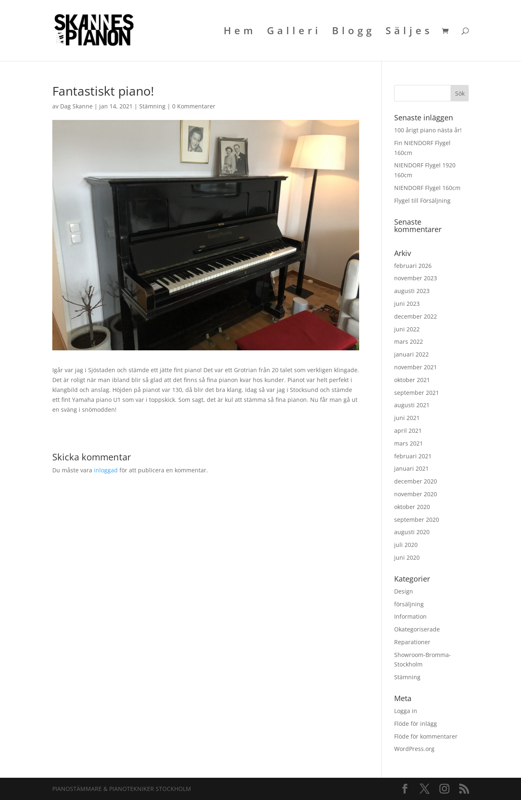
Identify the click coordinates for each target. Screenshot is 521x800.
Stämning (152, 106)
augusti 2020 (412, 532)
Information (410, 616)
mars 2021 (408, 443)
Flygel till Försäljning (422, 200)
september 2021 (416, 392)
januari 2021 (411, 468)
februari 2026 (413, 266)
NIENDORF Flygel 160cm (427, 188)
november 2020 (415, 494)
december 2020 (415, 481)
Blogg (353, 32)
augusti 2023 (412, 291)
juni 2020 (407, 557)
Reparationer (412, 642)
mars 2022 (408, 341)
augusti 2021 (412, 405)
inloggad (106, 470)
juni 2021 (407, 418)
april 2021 (408, 430)
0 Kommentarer (193, 106)
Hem (240, 32)
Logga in (405, 711)
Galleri (294, 32)
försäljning (409, 604)
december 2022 (415, 316)
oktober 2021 (412, 380)
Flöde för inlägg (415, 723)
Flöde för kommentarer (426, 736)
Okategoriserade (417, 629)
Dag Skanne (76, 106)
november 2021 (415, 367)
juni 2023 (407, 303)
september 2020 (416, 519)
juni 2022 (407, 329)
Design (403, 591)
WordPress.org (414, 749)
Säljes (409, 32)
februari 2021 (413, 456)
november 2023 (415, 278)
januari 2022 (411, 354)
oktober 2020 (412, 507)
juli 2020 (406, 545)
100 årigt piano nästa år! (428, 130)
